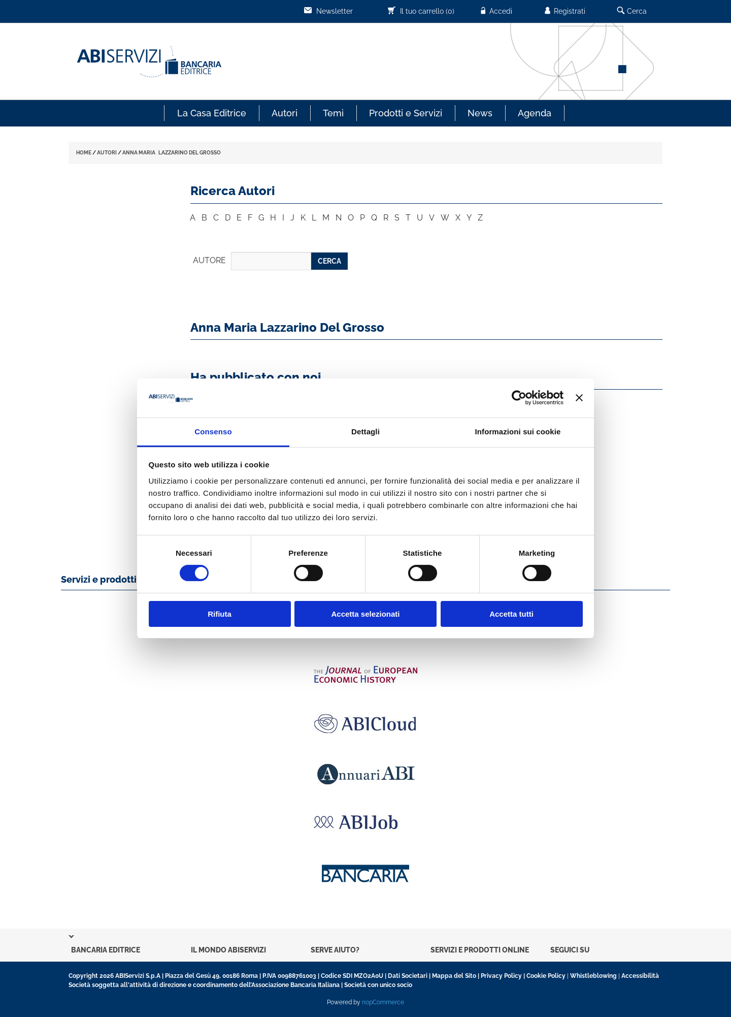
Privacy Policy (501, 975)
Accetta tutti (511, 614)
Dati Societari (407, 975)
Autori (284, 113)
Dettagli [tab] (365, 431)
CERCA (329, 261)
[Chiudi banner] (579, 397)
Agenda (534, 113)
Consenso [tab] (212, 431)
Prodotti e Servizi (405, 113)
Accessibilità (640, 975)
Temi (333, 113)
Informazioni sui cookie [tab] (518, 431)
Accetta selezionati (365, 614)
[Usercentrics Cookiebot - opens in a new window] (519, 397)
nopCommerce (383, 1002)
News (480, 113)
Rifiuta (219, 614)
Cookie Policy (546, 975)
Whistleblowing (593, 975)
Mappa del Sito (454, 975)
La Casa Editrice (211, 113)
